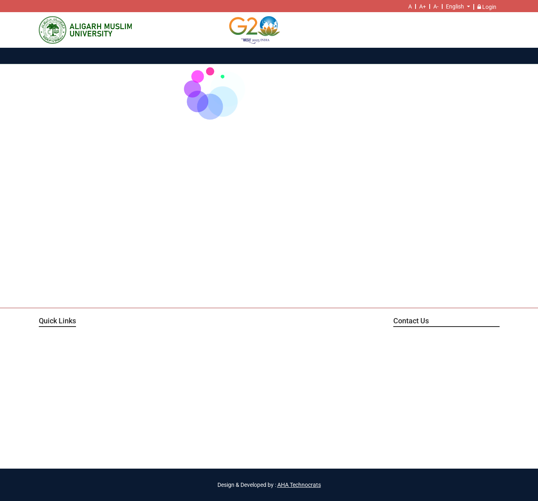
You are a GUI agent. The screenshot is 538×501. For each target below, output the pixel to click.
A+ (422, 6)
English (455, 6)
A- (436, 6)
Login (486, 7)
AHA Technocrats (299, 485)
